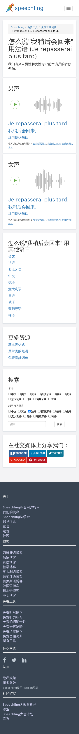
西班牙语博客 (13, 553)
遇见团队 (9, 522)
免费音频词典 (49, 27)
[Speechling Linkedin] (26, 661)
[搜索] (27, 424)
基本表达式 (16, 345)
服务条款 (9, 683)
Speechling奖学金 (16, 517)
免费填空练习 (13, 631)
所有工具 (9, 641)
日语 (11, 296)
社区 (6, 536)
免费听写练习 (13, 612)
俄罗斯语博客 (13, 581)
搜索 (59, 424)
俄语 (11, 302)
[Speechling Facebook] (6, 661)
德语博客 (9, 567)
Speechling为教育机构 (19, 704)
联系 (6, 719)
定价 (6, 531)
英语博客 (9, 562)
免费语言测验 (13, 626)
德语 (11, 282)
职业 (6, 709)
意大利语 (15, 289)
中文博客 (9, 595)
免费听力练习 (13, 617)
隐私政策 (9, 678)
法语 (11, 263)
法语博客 (9, 557)
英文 (11, 256)
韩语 (11, 315)
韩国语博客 (11, 586)
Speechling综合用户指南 (21, 507)
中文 (11, 276)
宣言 (6, 526)
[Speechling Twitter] (16, 661)
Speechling (17, 27)
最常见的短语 (18, 351)
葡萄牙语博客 (13, 576)
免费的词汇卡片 (14, 622)
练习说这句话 (18, 137)
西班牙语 (15, 269)
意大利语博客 (13, 572)
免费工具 (32, 27)
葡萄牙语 (15, 309)
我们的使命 (11, 512)
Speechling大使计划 (18, 714)
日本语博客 (11, 591)
